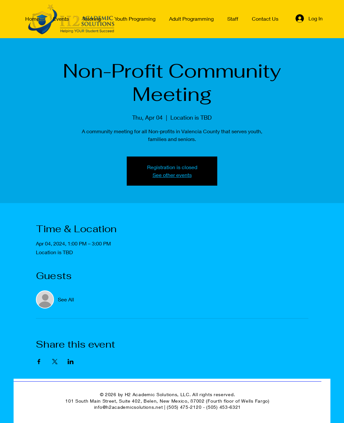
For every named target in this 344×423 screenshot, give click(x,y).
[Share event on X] (55, 361)
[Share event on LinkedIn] (71, 361)
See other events (172, 175)
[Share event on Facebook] (39, 361)
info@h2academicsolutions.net (128, 407)
